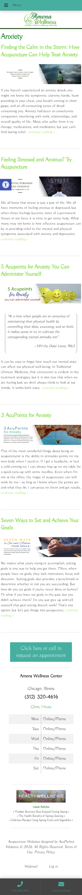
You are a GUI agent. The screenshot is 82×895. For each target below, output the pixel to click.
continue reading (41, 132)
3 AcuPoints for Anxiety (26, 415)
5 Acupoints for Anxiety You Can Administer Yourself (35, 270)
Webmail (30, 866)
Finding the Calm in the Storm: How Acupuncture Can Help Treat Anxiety (40, 51)
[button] (5, 184)
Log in (53, 866)
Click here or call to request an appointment (41, 652)
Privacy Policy (44, 852)
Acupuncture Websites (24, 841)
